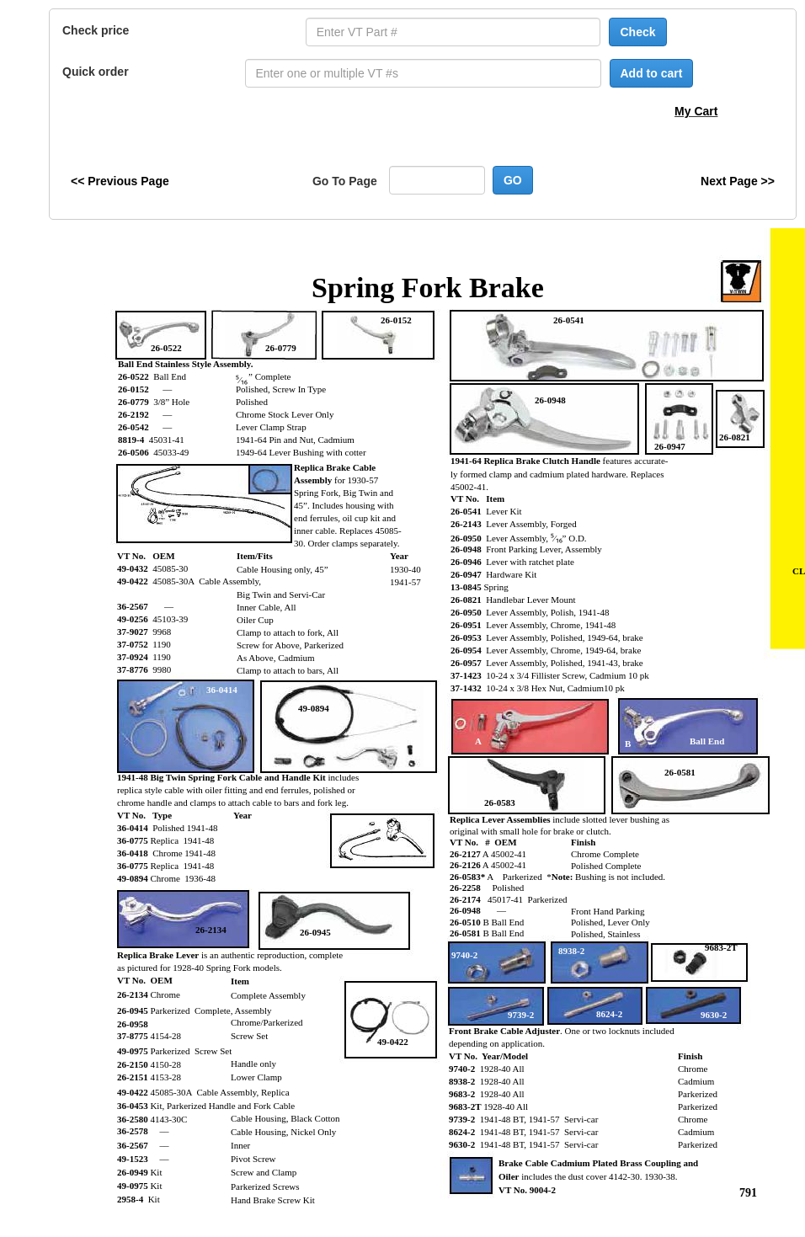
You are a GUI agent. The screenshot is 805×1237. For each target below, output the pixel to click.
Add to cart (652, 73)
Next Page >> (738, 181)
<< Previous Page (120, 181)
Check (637, 32)
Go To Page (344, 181)
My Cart (695, 111)
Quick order (95, 71)
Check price (95, 30)
